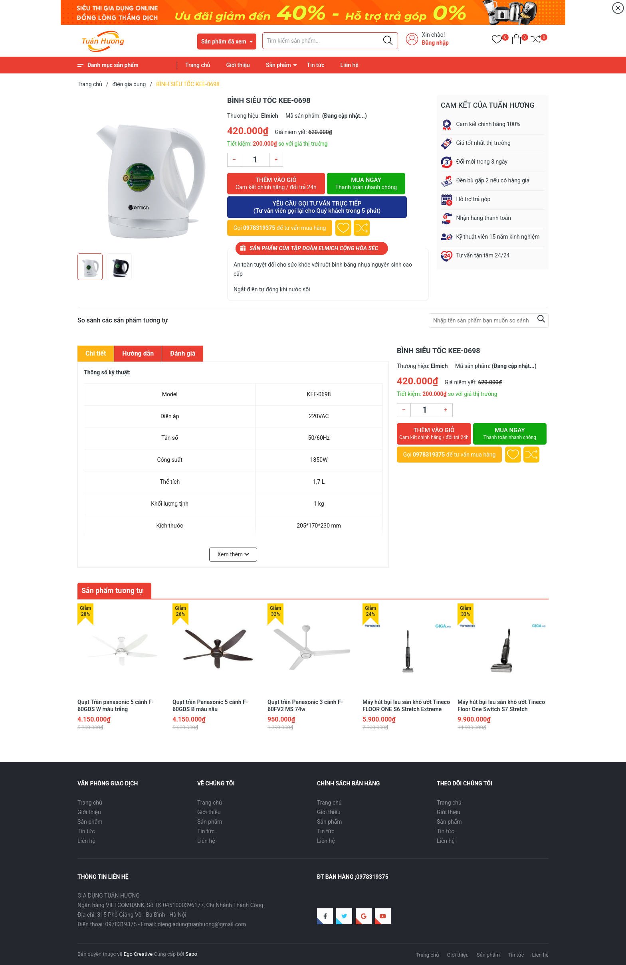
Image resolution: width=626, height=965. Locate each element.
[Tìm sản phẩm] (330, 41)
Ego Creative (138, 954)
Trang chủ (197, 65)
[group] (148, 172)
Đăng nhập (435, 43)
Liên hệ (350, 65)
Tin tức (316, 65)
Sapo (191, 954)
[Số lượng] (255, 160)
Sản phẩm (278, 65)
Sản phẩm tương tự (112, 590)
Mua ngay (366, 183)
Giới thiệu (238, 65)
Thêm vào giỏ (276, 183)
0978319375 (259, 228)
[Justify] (387, 41)
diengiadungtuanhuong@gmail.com (202, 924)
